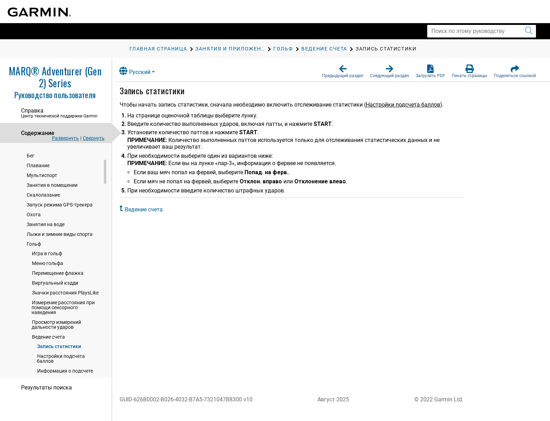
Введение (32, 154)
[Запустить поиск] (529, 31)
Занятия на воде (46, 278)
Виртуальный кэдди (55, 337)
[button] (342, 71)
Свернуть (94, 138)
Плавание (38, 219)
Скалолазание (43, 249)
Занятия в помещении (52, 239)
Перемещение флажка (57, 327)
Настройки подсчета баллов (408, 104)
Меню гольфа (47, 317)
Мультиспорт (42, 229)
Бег (30, 209)
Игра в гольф (47, 307)
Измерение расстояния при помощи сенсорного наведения (63, 361)
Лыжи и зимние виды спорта (60, 288)
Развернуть (65, 138)
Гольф (34, 298)
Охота (34, 268)
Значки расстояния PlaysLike (65, 346)
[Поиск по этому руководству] (481, 31)
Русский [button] (140, 71)
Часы (27, 167)
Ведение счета (149, 209)
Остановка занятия (49, 200)
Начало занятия (45, 190)
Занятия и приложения (47, 180)
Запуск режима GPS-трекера (60, 259)
